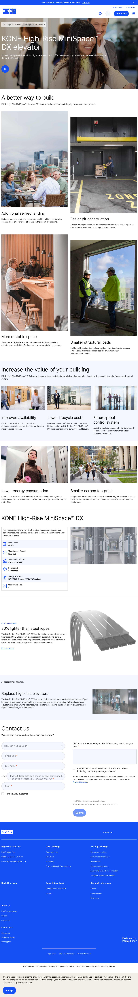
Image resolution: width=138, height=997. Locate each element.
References (95, 898)
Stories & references (101, 883)
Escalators (50, 857)
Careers (4, 916)
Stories (93, 889)
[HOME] (4, 24)
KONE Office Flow (8, 852)
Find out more (7, 648)
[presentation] (91, 791)
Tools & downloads (55, 883)
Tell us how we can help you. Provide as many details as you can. (103, 744)
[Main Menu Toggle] (133, 13)
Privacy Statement (80, 782)
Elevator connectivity (99, 852)
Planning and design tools (56, 889)
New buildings (53, 846)
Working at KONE (8, 937)
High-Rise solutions (14, 25)
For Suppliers (6, 942)
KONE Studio (118, 8)
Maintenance (95, 861)
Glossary (49, 893)
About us (5, 905)
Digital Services (9, 883)
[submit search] (108, 14)
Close (133, 2)
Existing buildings (99, 846)
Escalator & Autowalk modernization (104, 871)
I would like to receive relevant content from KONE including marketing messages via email (100, 769)
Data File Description (67, 954)
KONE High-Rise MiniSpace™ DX (13, 861)
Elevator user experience (100, 857)
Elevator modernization (99, 866)
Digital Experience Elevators (12, 857)
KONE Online (130, 8)
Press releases (96, 893)
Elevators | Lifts (52, 852)
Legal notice (51, 954)
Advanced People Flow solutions (58, 866)
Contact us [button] (121, 13)
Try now (86, 2)
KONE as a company (9, 911)
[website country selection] (100, 13)
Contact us (5, 920)
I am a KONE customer (14, 793)
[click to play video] (5, 69)
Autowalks (50, 861)
